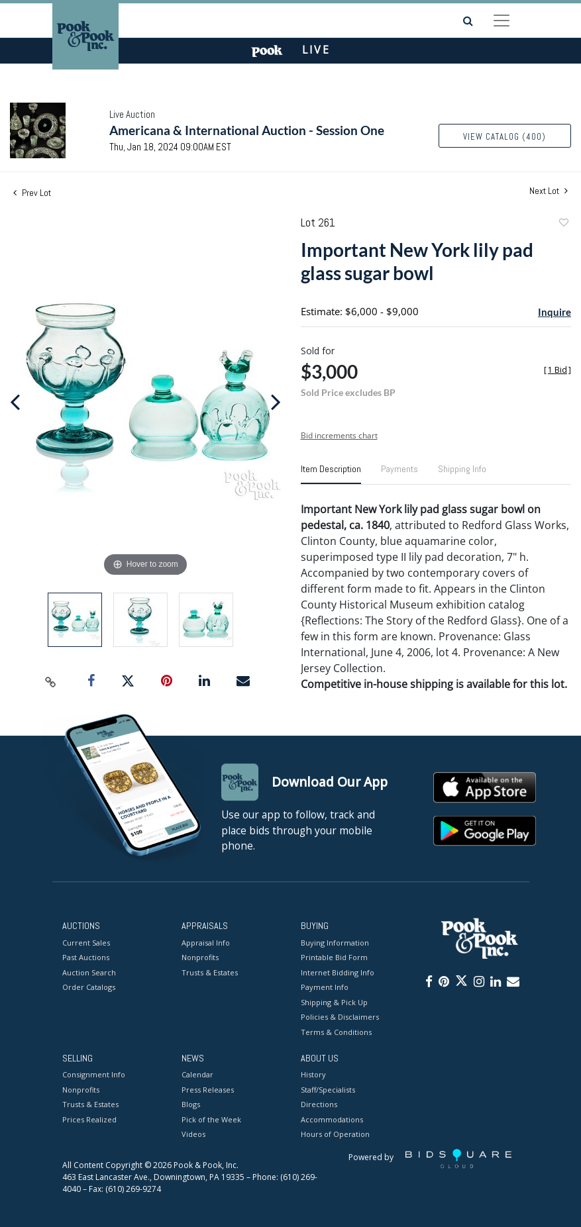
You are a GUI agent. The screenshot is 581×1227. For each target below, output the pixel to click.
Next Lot (548, 191)
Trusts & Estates (210, 972)
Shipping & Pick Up (334, 1002)
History (313, 1075)
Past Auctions (85, 957)
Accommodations (332, 1119)
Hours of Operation (335, 1135)
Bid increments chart (339, 435)
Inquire (554, 312)
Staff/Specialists (328, 1090)
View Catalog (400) (504, 136)
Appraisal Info (206, 943)
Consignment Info (93, 1075)
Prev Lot (32, 193)
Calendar (197, 1075)
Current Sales (86, 943)
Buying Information (335, 943)
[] (557, 369)
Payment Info (324, 987)
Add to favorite (563, 224)
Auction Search (89, 972)
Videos (193, 1135)
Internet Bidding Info (337, 972)
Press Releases (208, 1090)
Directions (319, 1105)
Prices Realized (89, 1119)
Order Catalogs (88, 987)
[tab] (331, 474)
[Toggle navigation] (501, 20)
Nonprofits (200, 957)
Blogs (191, 1105)
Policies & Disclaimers (340, 1017)
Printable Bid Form (334, 957)
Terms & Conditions (336, 1032)
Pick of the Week (211, 1119)
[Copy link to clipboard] (51, 681)
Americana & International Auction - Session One (246, 130)
